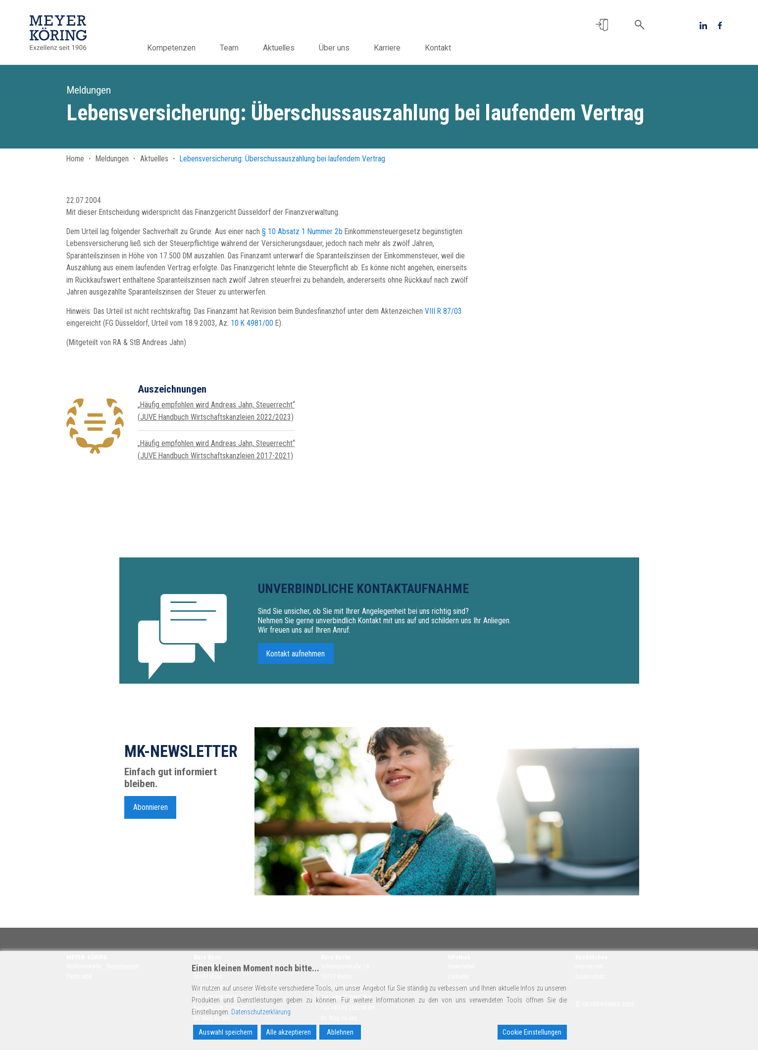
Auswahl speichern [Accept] (226, 1032)
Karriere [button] (392, 47)
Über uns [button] (339, 47)
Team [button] (234, 47)
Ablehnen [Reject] (340, 1032)
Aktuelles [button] (284, 47)
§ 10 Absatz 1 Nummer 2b (302, 231)
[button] (601, 25)
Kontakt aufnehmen (295, 658)
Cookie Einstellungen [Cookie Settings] (532, 1032)
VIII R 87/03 (443, 311)
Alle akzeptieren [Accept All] (288, 1032)
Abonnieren (150, 812)
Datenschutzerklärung (261, 1012)
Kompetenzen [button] (176, 47)
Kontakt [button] (443, 47)
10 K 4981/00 (252, 323)
